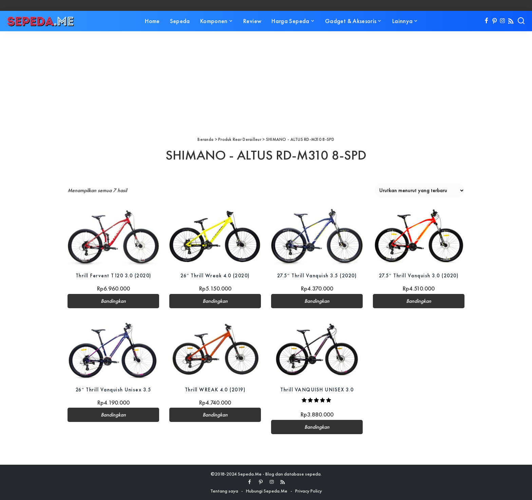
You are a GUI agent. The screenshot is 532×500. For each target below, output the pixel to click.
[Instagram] (503, 21)
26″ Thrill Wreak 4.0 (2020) (215, 275)
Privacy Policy (308, 491)
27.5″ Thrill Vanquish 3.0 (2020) (419, 275)
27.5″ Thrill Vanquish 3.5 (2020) (317, 275)
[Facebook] (486, 21)
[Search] (521, 21)
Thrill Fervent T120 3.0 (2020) (113, 275)
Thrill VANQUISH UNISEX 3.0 (317, 389)
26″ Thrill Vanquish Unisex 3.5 (113, 389)
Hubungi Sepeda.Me (266, 491)
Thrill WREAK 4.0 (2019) (215, 389)
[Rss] (511, 21)
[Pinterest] (494, 21)
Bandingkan (113, 301)
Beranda (205, 139)
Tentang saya (224, 491)
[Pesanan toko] (419, 190)
